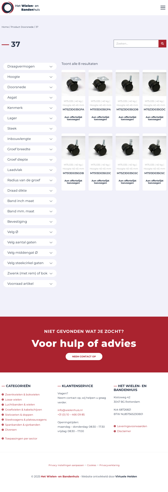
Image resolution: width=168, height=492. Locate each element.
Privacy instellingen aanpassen (66, 465)
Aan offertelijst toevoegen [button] (73, 118)
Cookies (91, 465)
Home (5, 26)
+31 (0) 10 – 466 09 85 (71, 414)
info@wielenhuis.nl (70, 410)
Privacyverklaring (109, 465)
